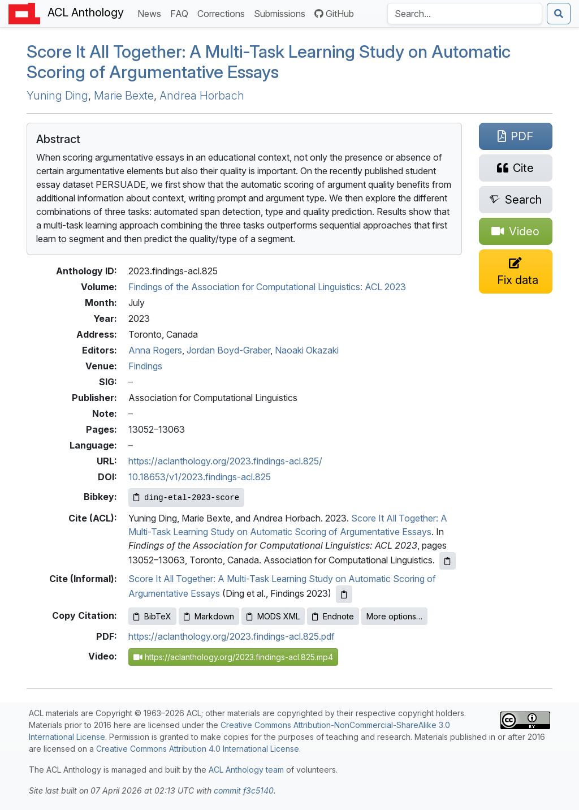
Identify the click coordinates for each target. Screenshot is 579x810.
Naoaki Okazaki (307, 350)
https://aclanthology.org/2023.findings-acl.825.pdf (231, 636)
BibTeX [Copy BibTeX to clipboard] (152, 616)
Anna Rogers (155, 350)
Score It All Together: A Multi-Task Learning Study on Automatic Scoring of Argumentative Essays (269, 62)
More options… (394, 616)
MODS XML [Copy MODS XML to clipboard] (273, 616)
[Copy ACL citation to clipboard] (447, 561)
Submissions (282, 12)
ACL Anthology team (246, 769)
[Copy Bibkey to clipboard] (186, 497)
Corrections (223, 12)
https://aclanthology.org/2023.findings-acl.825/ (225, 461)
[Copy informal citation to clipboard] (344, 594)
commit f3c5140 (244, 790)
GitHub (334, 13)
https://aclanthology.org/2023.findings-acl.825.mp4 (233, 657)
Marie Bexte (124, 95)
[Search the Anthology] (464, 13)
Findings (145, 366)
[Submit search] (559, 13)
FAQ (181, 12)
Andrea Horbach (201, 95)
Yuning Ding (57, 95)
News (151, 12)
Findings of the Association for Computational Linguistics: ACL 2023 (267, 286)
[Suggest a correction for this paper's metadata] (515, 271)
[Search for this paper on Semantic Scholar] (515, 199)
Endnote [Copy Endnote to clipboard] (333, 616)
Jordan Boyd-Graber (228, 350)
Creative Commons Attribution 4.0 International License (197, 748)
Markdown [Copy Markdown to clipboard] (209, 616)
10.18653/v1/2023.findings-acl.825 (199, 476)
